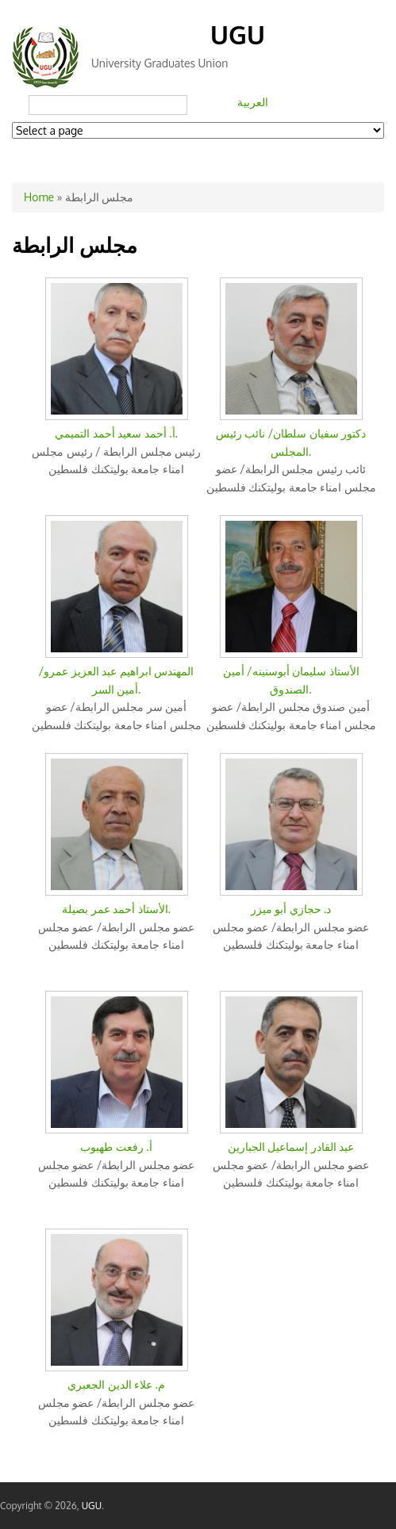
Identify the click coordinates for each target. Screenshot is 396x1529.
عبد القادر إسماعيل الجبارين (291, 1146)
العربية (252, 102)
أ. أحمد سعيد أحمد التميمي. (116, 433)
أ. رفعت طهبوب (116, 1146)
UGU (237, 34)
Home (39, 197)
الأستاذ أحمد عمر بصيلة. (116, 908)
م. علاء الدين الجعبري (116, 1384)
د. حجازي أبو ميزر (291, 908)
